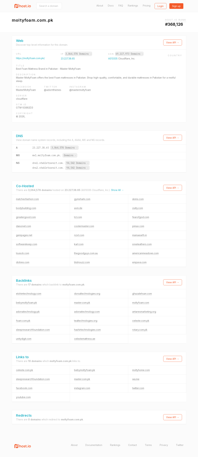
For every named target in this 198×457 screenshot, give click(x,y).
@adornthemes (52, 89)
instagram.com (82, 388)
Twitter (180, 445)
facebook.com (24, 388)
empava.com (139, 262)
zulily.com (137, 208)
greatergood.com (26, 217)
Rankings (133, 5)
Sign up (176, 6)
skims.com (138, 199)
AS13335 (113, 58)
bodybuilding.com (26, 208)
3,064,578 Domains (78, 53)
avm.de (78, 208)
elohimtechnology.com (28, 293)
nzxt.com (79, 235)
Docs (111, 5)
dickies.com (22, 262)
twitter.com (138, 388)
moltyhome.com (141, 370)
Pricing (146, 5)
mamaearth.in (139, 235)
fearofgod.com (140, 217)
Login (160, 6)
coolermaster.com (84, 226)
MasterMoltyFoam (26, 89)
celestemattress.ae (84, 338)
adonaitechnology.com (87, 311)
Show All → (117, 190)
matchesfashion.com (27, 199)
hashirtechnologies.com (87, 329)
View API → (172, 42)
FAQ (120, 5)
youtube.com (23, 397)
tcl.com (78, 217)
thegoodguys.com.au (86, 253)
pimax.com (138, 226)
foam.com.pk (23, 320)
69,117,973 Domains (129, 53)
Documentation (93, 445)
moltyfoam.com (140, 302)
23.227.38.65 (68, 58)
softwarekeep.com (26, 244)
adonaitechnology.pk (28, 311)
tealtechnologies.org (85, 320)
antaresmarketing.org (144, 311)
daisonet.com (23, 226)
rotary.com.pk (139, 329)
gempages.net (24, 235)
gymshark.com (82, 199)
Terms (148, 445)
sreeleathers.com (142, 244)
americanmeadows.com (145, 253)
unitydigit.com (23, 338)
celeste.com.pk (140, 320)
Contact (132, 445)
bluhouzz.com (82, 262)
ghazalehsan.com (142, 293)
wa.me (135, 379)
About (99, 5)
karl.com (78, 244)
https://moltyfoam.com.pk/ (30, 58)
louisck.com (22, 253)
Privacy (164, 445)
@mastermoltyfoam (80, 89)
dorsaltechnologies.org (87, 293)
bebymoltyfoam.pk (26, 302)
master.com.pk (82, 302)
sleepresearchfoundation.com (33, 329)
